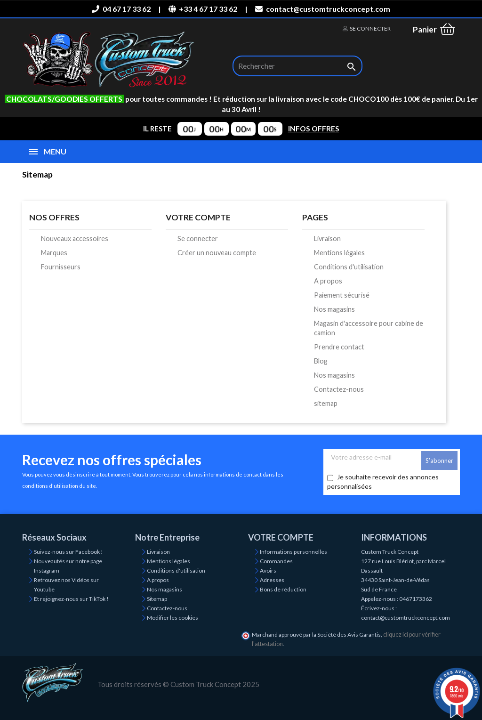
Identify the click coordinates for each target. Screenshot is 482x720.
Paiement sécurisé (342, 295)
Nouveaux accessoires (74, 239)
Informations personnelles (293, 551)
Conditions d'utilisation (349, 267)
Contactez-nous (339, 389)
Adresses (272, 579)
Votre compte (280, 537)
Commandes (276, 561)
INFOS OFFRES (313, 128)
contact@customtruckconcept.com (322, 8)
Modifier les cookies (172, 617)
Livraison (327, 239)
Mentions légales (339, 253)
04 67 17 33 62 (121, 8)
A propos (328, 281)
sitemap (325, 403)
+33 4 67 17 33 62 (203, 8)
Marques (54, 253)
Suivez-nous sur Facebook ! (68, 551)
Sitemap (157, 598)
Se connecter (197, 239)
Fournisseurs (60, 267)
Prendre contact (339, 347)
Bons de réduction (283, 589)
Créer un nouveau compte (216, 253)
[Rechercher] (297, 66)
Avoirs (268, 570)
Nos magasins (334, 309)
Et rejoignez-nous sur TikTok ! (71, 598)
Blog (321, 361)
